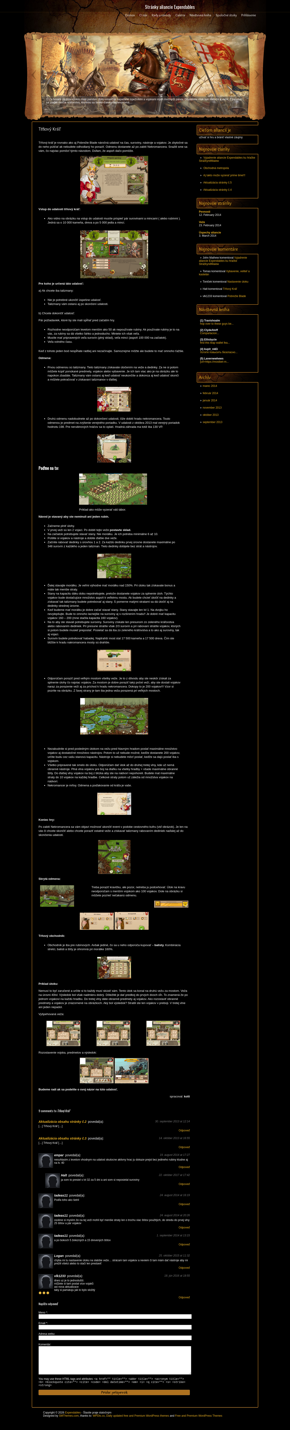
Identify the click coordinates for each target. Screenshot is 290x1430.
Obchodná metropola (216, 168)
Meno (43, 1312)
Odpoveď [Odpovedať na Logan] (184, 1267)
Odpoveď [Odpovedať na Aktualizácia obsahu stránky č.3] (184, 1147)
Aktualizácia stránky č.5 (217, 182)
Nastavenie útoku (237, 281)
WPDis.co (99, 1423)
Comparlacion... (209, 333)
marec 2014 (210, 386)
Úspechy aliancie (210, 232)
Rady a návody (161, 15)
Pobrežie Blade (236, 296)
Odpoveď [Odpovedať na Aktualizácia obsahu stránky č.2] (184, 1130)
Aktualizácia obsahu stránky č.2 (63, 1121)
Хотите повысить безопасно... (218, 352)
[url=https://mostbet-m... (214, 361)
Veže (202, 222)
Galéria (180, 15)
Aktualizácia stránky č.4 (217, 189)
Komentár (44, 1344)
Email (43, 1323)
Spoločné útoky (226, 15)
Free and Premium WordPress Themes (198, 1423)
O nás (143, 15)
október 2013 (211, 414)
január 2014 (210, 400)
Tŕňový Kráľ (230, 288)
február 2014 (210, 393)
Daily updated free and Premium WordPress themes (137, 1423)
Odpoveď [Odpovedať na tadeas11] (184, 1204)
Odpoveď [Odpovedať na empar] (184, 1167)
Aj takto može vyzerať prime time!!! (224, 175)
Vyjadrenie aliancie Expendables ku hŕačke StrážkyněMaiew (223, 261)
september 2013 (212, 422)
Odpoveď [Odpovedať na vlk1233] (184, 1297)
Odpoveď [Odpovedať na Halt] (184, 1184)
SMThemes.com (69, 1423)
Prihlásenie (248, 15)
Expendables (73, 1419)
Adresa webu (46, 1333)
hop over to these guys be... (217, 323)
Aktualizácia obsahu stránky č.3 (63, 1138)
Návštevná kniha (200, 15)
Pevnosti (204, 211)
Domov (130, 15)
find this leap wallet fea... (215, 342)
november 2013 (212, 407)
